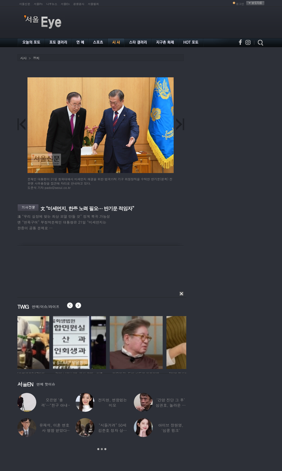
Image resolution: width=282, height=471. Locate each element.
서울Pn (38, 4)
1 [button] (98, 449)
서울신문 (24, 4)
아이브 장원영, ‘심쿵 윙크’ (170, 427)
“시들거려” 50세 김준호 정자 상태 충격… (112, 430)
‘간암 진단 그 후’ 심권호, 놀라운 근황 (171, 405)
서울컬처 (93, 4)
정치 (36, 58)
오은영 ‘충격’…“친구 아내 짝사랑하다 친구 (54, 405)
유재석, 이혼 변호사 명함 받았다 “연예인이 (54, 430)
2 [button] (102, 449)
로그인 (240, 4)
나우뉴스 (51, 4)
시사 (23, 58)
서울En (65, 4)
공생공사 (78, 4)
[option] (43, 341)
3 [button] (105, 449)
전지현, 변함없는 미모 (112, 402)
